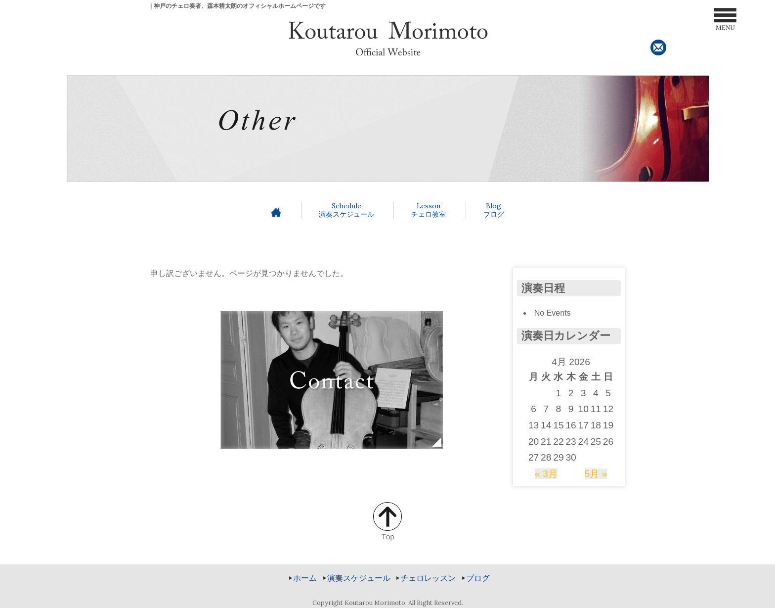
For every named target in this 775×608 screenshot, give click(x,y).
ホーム (305, 578)
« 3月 (546, 473)
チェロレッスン (428, 578)
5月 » (596, 473)
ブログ (493, 210)
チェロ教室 (428, 210)
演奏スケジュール (346, 210)
